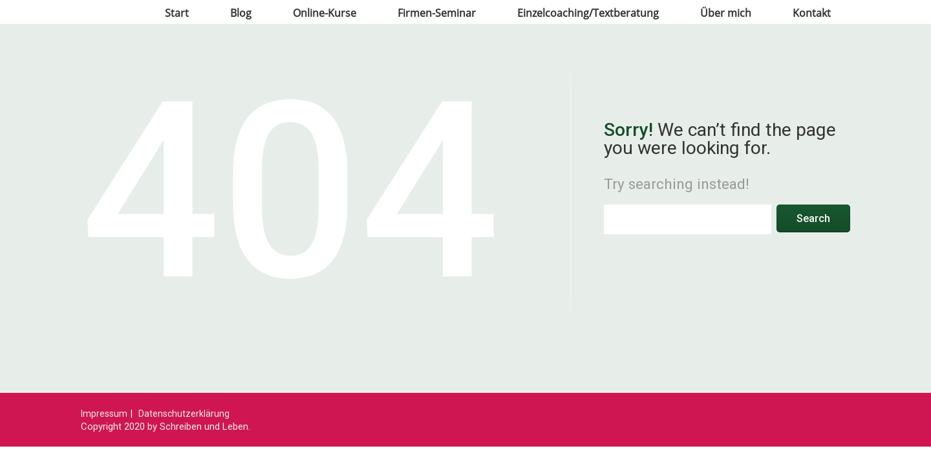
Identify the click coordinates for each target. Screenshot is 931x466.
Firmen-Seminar (437, 13)
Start (177, 13)
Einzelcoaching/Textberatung (588, 13)
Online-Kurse (324, 13)
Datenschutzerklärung (184, 413)
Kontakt (812, 13)
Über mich (725, 13)
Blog (240, 13)
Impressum (104, 413)
